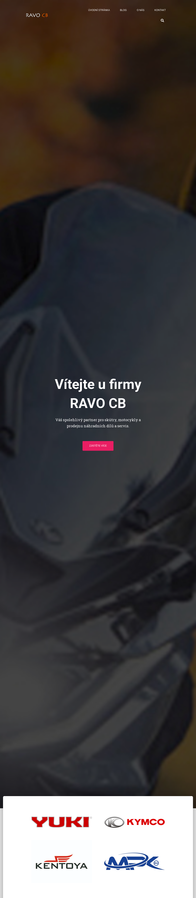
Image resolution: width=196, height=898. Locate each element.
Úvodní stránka (99, 10)
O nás (140, 10)
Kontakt (160, 10)
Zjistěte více (98, 445)
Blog (123, 10)
